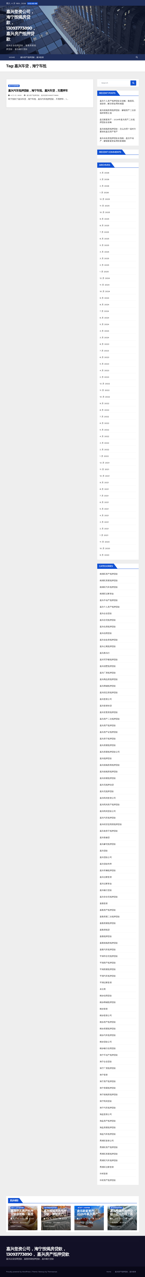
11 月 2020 (105, 542)
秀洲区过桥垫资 (107, 1167)
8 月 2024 (104, 304)
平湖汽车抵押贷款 (108, 976)
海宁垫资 (104, 1075)
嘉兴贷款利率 (106, 864)
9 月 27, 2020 (16, 95)
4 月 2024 (104, 331)
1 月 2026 (104, 192)
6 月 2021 (104, 502)
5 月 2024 (104, 324)
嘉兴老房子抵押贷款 (109, 831)
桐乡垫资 (104, 1009)
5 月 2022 (104, 430)
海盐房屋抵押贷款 (108, 1127)
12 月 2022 (105, 383)
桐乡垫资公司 (106, 1015)
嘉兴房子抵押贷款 (108, 738)
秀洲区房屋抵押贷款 (109, 1154)
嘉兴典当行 (105, 653)
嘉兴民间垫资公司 (108, 798)
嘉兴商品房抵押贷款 (109, 679)
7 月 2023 (104, 351)
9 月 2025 (104, 219)
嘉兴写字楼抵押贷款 (109, 659)
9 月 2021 (104, 482)
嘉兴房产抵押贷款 (108, 725)
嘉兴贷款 (104, 851)
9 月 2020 (104, 555)
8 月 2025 (104, 225)
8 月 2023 (104, 344)
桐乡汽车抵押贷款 (108, 1035)
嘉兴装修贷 (105, 837)
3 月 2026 (104, 179)
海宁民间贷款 (106, 1101)
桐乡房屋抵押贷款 (108, 1028)
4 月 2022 (104, 436)
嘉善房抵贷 (105, 930)
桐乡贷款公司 (106, 1042)
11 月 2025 (105, 206)
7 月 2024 (104, 311)
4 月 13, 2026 (118, 1219)
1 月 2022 (104, 456)
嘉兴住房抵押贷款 (108, 626)
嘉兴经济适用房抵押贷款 (111, 824)
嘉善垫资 (104, 903)
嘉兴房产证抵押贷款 (109, 732)
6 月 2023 (104, 357)
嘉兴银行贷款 (106, 890)
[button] (137, 57)
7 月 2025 (104, 232)
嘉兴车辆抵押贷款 (108, 870)
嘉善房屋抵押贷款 (108, 923)
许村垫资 (104, 1173)
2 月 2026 (104, 186)
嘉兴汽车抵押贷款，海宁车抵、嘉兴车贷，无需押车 (38, 90)
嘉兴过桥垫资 (106, 877)
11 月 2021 (104, 469)
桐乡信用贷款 (106, 995)
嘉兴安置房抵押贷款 (109, 712)
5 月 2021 (104, 509)
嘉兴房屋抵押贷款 (108, 745)
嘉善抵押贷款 (106, 936)
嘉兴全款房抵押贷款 (109, 640)
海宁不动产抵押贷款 (109, 1055)
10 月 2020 (105, 548)
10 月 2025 (105, 212)
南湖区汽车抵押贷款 (109, 587)
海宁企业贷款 (106, 1061)
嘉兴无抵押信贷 (107, 785)
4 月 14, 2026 (84, 1219)
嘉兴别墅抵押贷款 (108, 666)
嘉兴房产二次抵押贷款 (110, 719)
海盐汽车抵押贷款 (108, 1134)
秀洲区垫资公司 (107, 1140)
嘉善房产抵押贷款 (108, 910)
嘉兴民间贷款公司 (108, 811)
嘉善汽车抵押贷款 (108, 949)
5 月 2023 (104, 364)
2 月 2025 (104, 265)
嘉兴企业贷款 (106, 613)
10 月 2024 (105, 291)
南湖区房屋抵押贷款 (109, 580)
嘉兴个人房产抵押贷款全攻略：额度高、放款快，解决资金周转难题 (22, 1215)
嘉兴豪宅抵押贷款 (108, 844)
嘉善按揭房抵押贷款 (109, 943)
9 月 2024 (104, 298)
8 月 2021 (104, 489)
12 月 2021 (105, 463)
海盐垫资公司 (106, 1114)
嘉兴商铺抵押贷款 (108, 686)
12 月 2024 (105, 278)
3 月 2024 (104, 337)
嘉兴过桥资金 (106, 883)
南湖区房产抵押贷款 (109, 574)
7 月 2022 (104, 416)
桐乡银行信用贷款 (108, 1048)
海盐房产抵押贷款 (108, 1121)
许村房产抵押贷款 (108, 1180)
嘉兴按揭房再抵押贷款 (110, 765)
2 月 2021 (104, 528)
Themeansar (52, 1272)
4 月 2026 (104, 173)
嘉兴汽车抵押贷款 (14, 85)
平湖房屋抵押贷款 (108, 969)
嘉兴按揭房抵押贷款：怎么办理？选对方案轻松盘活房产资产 (121, 1215)
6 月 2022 (104, 423)
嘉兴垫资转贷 (106, 706)
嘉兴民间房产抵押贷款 (110, 804)
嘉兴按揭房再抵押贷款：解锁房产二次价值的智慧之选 (55, 1214)
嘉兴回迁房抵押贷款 (109, 692)
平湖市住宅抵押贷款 (109, 956)
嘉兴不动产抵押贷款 (109, 600)
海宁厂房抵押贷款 (108, 1068)
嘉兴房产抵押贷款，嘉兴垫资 (32, 57)
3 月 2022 (104, 443)
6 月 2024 (104, 318)
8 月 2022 (104, 410)
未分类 (103, 989)
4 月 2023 (104, 370)
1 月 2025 (104, 271)
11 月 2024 (105, 285)
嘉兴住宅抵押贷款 (108, 620)
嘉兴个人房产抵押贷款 (110, 607)
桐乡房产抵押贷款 (108, 1022)
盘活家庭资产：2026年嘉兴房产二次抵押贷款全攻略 (89, 1214)
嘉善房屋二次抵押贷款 (110, 916)
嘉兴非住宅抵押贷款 (109, 897)
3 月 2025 (104, 258)
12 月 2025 (105, 199)
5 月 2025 (104, 245)
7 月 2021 (104, 496)
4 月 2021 (104, 515)
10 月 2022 (105, 397)
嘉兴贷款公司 (106, 857)
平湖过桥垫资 (106, 982)
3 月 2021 (104, 522)
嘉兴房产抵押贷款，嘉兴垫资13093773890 (41, 95)
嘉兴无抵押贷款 (107, 791)
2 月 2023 (104, 377)
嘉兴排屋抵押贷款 (108, 778)
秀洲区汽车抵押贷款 (109, 1160)
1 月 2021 (104, 535)
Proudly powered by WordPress (18, 1272)
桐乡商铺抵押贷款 (108, 1002)
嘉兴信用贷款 (106, 633)
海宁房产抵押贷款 (108, 1081)
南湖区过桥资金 (107, 593)
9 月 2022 (104, 403)
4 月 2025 (104, 252)
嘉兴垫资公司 (106, 699)
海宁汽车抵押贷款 (108, 1108)
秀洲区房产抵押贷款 (109, 1147)
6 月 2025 (104, 238)
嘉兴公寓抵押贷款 (108, 646)
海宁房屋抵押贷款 (108, 1088)
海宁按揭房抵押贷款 (109, 1094)
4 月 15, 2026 (51, 1219)
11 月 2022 (105, 390)
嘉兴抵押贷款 (106, 758)
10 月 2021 (105, 476)
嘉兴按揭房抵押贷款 (109, 771)
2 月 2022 (104, 449)
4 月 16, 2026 (18, 1219)
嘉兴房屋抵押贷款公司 (110, 752)
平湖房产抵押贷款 (108, 963)
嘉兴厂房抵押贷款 (108, 673)
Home (12, 57)
